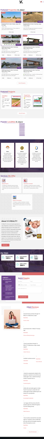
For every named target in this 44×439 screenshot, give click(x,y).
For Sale (3, 12)
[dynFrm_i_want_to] (36, 285)
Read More (25, 317)
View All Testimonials (33, 431)
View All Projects (22, 113)
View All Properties (22, 83)
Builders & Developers (17, 200)
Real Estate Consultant (28, 183)
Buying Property (5, 183)
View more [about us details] (5, 245)
